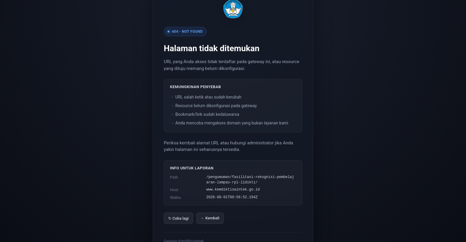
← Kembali (210, 218)
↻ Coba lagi (178, 218)
